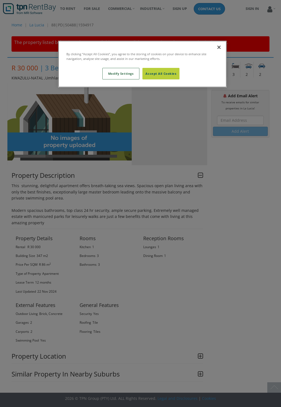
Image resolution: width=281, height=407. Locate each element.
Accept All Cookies (160, 73)
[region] (142, 64)
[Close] (219, 47)
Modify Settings (121, 73)
